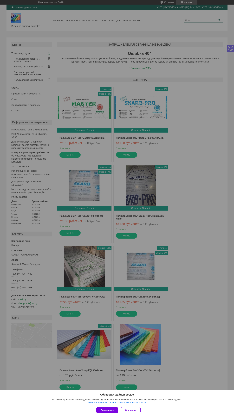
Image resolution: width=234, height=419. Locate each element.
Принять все (107, 410)
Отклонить (131, 410)
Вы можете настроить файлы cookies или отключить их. (116, 403)
